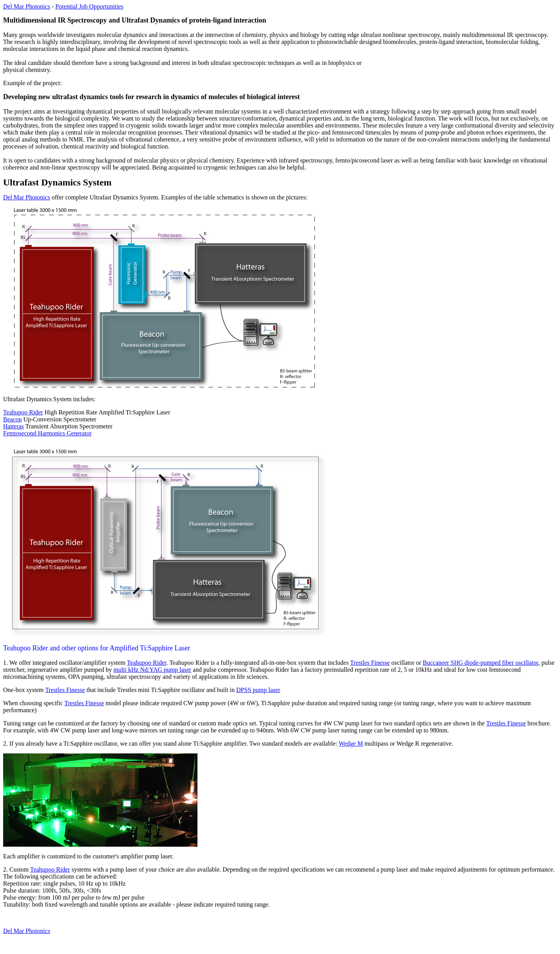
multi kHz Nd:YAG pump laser (152, 669)
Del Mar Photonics (26, 6)
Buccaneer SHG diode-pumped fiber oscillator (480, 662)
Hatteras (13, 426)
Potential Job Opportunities (89, 6)
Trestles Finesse (370, 662)
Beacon (12, 419)
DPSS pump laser (258, 690)
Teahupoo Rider (23, 412)
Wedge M (351, 743)
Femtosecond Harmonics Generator (47, 433)
